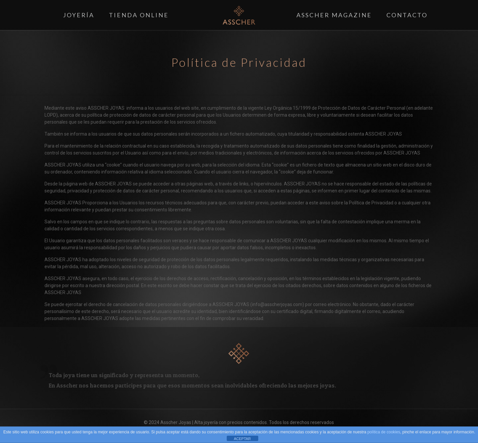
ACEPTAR (242, 439)
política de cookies (383, 432)
